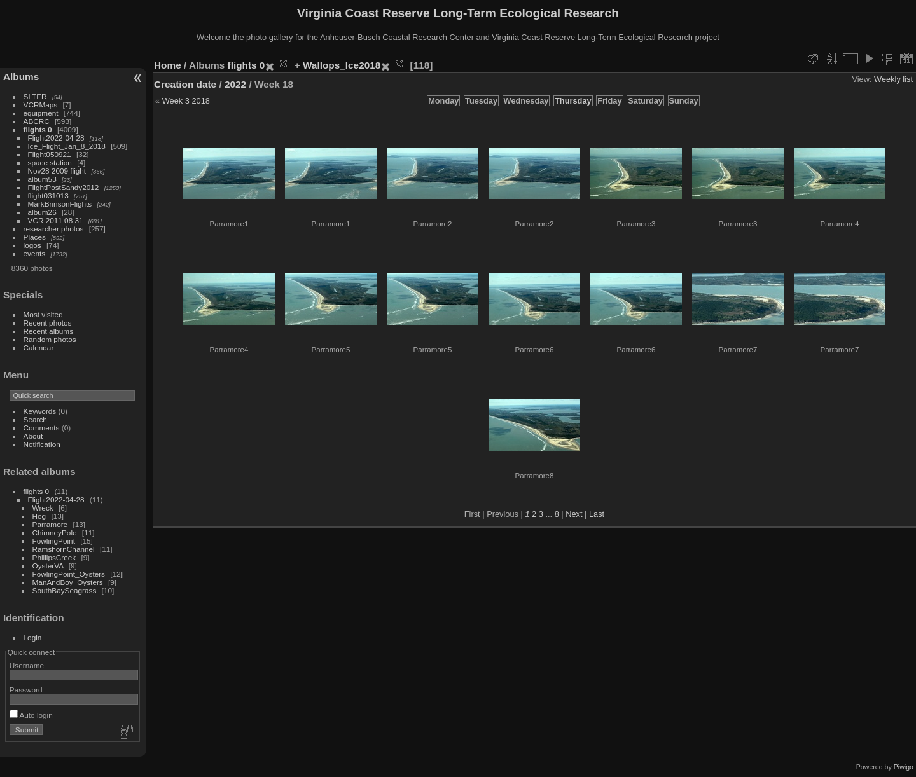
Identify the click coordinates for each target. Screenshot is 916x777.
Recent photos (48, 323)
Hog (39, 516)
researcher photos (54, 228)
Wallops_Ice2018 (341, 65)
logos (32, 245)
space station (50, 162)
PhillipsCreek (54, 557)
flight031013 (48, 195)
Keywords (40, 411)
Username (27, 665)
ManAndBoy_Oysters (67, 582)
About (33, 436)
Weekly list (893, 79)
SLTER (35, 96)
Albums (21, 76)
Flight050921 (49, 154)
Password (26, 689)
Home (167, 65)
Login (33, 637)
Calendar (39, 347)
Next (574, 514)
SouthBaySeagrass (64, 590)
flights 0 (38, 129)
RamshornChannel (63, 549)
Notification (42, 444)
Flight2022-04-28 (56, 138)
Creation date (185, 84)
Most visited (43, 314)
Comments (42, 427)
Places (35, 237)
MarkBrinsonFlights (60, 204)
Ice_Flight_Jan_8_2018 (67, 146)
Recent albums (48, 331)
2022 (235, 84)
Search (35, 419)
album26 (42, 212)
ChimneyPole (54, 532)
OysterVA (48, 565)
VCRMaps (41, 104)
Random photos (50, 339)
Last (596, 514)
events (35, 253)
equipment (41, 113)
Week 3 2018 (186, 101)
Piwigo (903, 767)
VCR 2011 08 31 (55, 220)
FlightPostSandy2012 (63, 187)
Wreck (42, 508)
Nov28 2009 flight (57, 171)
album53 (42, 179)
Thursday (573, 101)
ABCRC (37, 121)
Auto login (31, 715)
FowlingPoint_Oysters (68, 574)
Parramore (50, 524)
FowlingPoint (53, 541)
